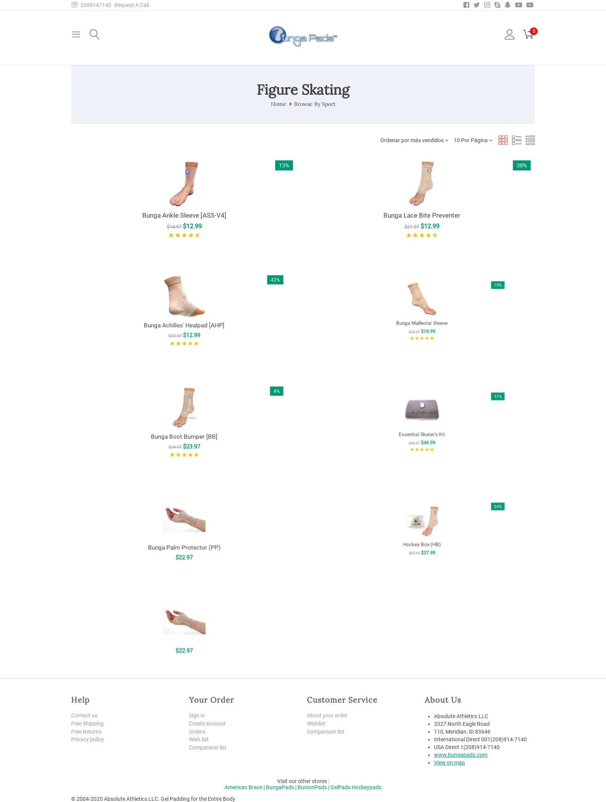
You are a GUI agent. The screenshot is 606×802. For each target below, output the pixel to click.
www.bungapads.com (460, 755)
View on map (449, 762)
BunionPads (312, 787)
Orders (197, 732)
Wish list (199, 739)
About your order (327, 715)
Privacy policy (87, 739)
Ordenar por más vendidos (414, 140)
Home (278, 103)
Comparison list (207, 747)
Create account (207, 723)
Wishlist (316, 723)
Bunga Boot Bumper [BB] (184, 427)
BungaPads (280, 787)
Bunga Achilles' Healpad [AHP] (184, 316)
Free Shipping (87, 723)
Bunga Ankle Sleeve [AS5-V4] (184, 215)
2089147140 (91, 5)
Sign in (197, 715)
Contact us (84, 715)
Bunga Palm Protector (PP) (184, 535)
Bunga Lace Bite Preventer (421, 215)
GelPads (340, 787)
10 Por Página (473, 140)
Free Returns (86, 732)
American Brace (243, 787)
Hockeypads (366, 787)
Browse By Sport (314, 103)
